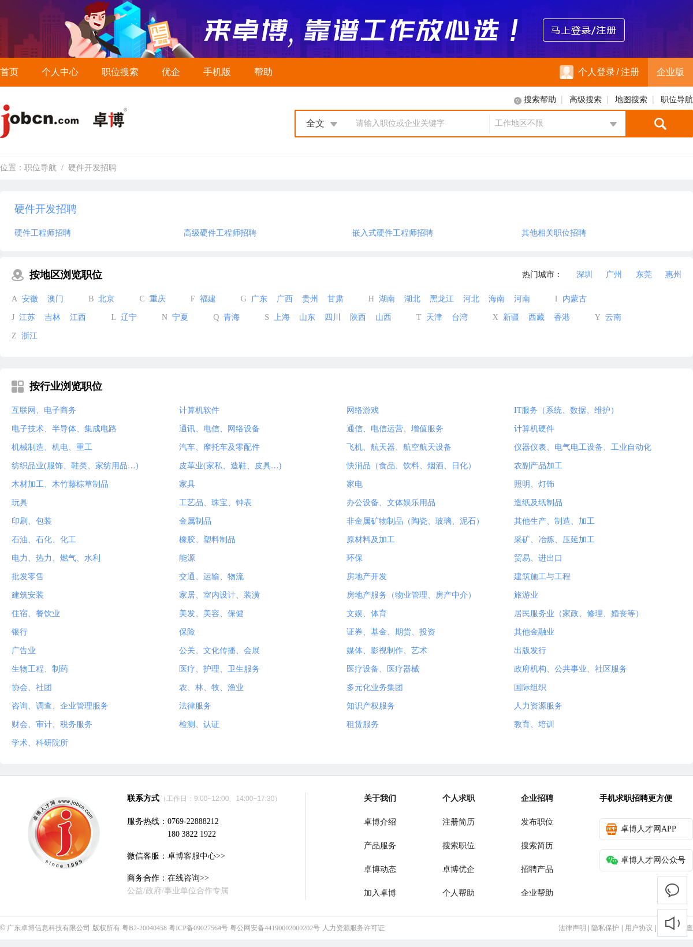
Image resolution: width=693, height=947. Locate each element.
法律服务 (195, 706)
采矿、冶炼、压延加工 (554, 539)
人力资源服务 (538, 706)
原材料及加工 (370, 539)
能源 (187, 558)
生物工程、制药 (40, 669)
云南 (613, 317)
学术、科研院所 (40, 743)
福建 (208, 298)
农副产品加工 (538, 465)
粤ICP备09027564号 (198, 928)
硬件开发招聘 (92, 167)
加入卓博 (380, 893)
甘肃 (335, 298)
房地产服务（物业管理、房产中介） (411, 595)
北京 (106, 298)
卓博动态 (380, 869)
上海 (282, 317)
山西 (383, 317)
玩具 (20, 502)
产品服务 (380, 845)
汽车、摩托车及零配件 (219, 447)
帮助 (263, 72)
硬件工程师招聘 (42, 233)
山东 (307, 317)
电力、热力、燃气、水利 (56, 558)
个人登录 (587, 72)
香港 (562, 317)
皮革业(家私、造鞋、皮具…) (230, 465)
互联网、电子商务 (44, 410)
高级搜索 (585, 99)
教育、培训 (534, 724)
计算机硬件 (534, 428)
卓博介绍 (380, 822)
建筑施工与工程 (542, 576)
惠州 (673, 274)
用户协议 (639, 928)
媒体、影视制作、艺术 (386, 650)
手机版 (217, 72)
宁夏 (180, 317)
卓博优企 (458, 869)
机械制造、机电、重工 (52, 447)
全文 (315, 123)
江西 (78, 317)
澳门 (55, 298)
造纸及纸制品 (538, 502)
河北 (471, 298)
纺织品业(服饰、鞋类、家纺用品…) (75, 465)
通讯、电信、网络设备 (219, 428)
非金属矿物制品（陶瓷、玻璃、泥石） (415, 521)
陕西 (358, 317)
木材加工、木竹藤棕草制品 (60, 484)
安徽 (30, 298)
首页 (9, 72)
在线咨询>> (188, 878)
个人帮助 (458, 893)
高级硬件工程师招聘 (220, 233)
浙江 (29, 335)
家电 (354, 484)
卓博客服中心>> (196, 856)
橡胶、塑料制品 (207, 539)
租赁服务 (362, 724)
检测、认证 (199, 724)
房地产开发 (366, 576)
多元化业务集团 (374, 687)
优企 (171, 72)
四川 (333, 317)
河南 (522, 298)
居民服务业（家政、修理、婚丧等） (578, 613)
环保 (354, 558)
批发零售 (28, 576)
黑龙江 (442, 298)
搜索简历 (537, 845)
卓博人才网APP (641, 829)
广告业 (24, 650)
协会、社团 (32, 687)
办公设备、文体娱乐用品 (390, 502)
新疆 (511, 317)
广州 (614, 274)
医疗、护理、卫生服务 (219, 669)
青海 (231, 317)
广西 (285, 298)
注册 (630, 72)
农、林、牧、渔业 (211, 687)
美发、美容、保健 (211, 613)
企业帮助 (537, 893)
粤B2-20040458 (144, 928)
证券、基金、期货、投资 (390, 632)
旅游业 (526, 595)
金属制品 (195, 521)
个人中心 (60, 72)
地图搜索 (631, 99)
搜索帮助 (540, 99)
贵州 (310, 298)
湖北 (412, 298)
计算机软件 (199, 410)
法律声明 (572, 928)
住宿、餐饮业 (36, 613)
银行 (20, 632)
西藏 (536, 317)
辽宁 (129, 317)
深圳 (584, 274)
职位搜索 (120, 72)
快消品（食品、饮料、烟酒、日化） (411, 465)
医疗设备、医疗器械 (382, 669)
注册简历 (458, 822)
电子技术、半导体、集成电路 (64, 428)
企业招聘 (537, 798)
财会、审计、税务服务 (52, 724)
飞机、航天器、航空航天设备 (399, 447)
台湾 (460, 317)
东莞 (644, 274)
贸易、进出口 (538, 558)
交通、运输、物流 (211, 576)
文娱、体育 (366, 613)
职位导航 (677, 99)
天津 (434, 317)
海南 (497, 298)
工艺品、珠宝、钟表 (215, 502)
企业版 (670, 72)
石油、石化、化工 (44, 539)
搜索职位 (458, 845)
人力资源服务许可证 (353, 928)
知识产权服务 (370, 706)
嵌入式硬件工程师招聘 (392, 233)
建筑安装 (28, 595)
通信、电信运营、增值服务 (395, 428)
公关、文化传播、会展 (219, 650)
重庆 (158, 298)
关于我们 (380, 798)
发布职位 (537, 822)
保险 (187, 632)
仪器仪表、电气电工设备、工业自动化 (582, 447)
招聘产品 (537, 869)
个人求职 (458, 798)
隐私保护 (605, 928)
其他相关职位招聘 (553, 233)
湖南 (387, 298)
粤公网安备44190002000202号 (275, 928)
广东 (259, 298)
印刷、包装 (32, 521)
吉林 (52, 317)
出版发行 (530, 650)
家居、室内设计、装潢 (219, 595)
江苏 (27, 317)
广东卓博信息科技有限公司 (48, 928)
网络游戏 (362, 410)
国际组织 (530, 687)
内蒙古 (574, 298)
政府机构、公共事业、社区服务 (570, 669)
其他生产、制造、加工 (554, 521)
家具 (187, 484)
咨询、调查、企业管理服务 (60, 706)
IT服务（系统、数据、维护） (566, 410)
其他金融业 (534, 632)
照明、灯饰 (534, 484)
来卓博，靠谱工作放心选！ (346, 29)
